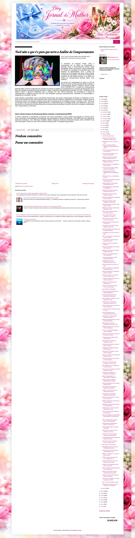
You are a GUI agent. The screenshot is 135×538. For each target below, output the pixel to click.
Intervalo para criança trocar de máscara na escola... (110, 431)
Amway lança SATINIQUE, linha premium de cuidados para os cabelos (41, 197)
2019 (102, 493)
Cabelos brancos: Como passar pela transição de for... (110, 183)
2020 (102, 491)
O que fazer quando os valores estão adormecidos (109, 258)
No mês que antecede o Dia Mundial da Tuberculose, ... (109, 295)
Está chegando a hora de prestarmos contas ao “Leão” (110, 323)
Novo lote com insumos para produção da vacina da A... (109, 362)
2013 (102, 506)
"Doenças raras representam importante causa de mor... (109, 302)
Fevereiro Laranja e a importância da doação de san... (110, 268)
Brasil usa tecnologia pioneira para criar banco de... (110, 247)
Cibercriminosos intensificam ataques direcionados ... (109, 387)
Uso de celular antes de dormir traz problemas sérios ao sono (31, 193)
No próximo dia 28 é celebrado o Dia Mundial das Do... (110, 451)
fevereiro (104, 134)
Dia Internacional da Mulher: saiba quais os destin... (110, 205)
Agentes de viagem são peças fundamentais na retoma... (109, 157)
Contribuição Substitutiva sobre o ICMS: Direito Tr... (110, 348)
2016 (102, 499)
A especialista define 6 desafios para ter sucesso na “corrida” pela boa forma (42, 206)
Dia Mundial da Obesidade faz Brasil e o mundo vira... (109, 424)
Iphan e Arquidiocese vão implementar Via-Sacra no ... (110, 376)
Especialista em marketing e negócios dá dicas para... (109, 394)
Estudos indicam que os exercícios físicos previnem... (110, 306)
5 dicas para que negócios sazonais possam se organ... (111, 369)
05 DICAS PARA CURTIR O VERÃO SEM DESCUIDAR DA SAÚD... (110, 146)
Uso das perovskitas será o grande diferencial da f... (110, 384)
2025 (102, 101)
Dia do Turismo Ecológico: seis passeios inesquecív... (109, 154)
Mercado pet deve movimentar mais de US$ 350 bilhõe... (111, 229)
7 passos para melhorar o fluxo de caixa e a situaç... (110, 345)
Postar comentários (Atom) (26, 186)
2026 (102, 99)
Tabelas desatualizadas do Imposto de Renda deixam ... (111, 320)
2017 (102, 497)
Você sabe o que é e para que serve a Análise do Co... (109, 441)
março (104, 131)
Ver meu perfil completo (113, 59)
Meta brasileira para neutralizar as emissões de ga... (110, 366)
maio (103, 127)
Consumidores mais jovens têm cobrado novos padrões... (110, 485)
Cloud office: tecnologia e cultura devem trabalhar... (110, 352)
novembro (105, 114)
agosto (104, 120)
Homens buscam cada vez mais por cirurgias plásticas (111, 180)
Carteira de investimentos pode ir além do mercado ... (110, 465)
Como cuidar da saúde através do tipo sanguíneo (110, 412)
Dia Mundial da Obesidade (108, 289)
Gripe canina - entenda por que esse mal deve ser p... (110, 219)
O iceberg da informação (29, 219)
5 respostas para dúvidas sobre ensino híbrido (110, 338)
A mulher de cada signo (108, 136)
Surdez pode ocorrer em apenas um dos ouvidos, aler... (110, 275)
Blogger (80, 530)
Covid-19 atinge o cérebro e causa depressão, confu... (110, 299)
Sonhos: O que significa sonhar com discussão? (110, 254)
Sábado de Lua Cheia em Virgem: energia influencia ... (110, 251)
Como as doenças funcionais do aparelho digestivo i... (110, 292)
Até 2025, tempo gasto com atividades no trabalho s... (109, 373)
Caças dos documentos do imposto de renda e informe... (111, 334)
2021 (102, 110)
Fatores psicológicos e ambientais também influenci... (110, 272)
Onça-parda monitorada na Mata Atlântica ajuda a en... (110, 226)
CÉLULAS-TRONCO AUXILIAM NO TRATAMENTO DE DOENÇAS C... (111, 416)
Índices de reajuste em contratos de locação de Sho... (111, 355)
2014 (102, 504)
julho (103, 123)
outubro (104, 116)
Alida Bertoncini (113, 57)
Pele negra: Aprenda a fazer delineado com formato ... (109, 201)
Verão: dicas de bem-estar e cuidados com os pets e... (109, 215)
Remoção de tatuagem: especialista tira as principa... (111, 198)
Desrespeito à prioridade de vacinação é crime (109, 341)
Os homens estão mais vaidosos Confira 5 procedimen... (110, 168)
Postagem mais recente (21, 183)
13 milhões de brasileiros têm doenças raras (109, 282)
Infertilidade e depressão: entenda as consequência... (110, 405)
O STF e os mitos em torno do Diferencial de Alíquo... (109, 391)
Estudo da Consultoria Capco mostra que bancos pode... (109, 472)
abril (103, 129)
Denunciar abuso (104, 511)
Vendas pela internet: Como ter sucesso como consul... (110, 461)
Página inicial (55, 183)
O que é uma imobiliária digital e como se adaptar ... (110, 331)
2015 (102, 502)
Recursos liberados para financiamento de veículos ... (110, 313)
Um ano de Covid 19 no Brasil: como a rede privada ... (109, 286)
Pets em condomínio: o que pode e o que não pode (111, 236)
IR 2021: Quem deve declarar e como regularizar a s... (110, 458)
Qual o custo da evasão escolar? (110, 482)
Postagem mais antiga (88, 183)
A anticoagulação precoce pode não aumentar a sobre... (111, 438)
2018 (102, 495)
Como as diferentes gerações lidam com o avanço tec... (111, 468)
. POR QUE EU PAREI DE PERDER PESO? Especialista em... (110, 172)
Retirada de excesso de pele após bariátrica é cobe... (110, 208)
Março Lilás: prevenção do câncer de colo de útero (110, 398)
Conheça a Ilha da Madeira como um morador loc (110, 150)
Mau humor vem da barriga (109, 444)
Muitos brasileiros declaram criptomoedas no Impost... (109, 380)
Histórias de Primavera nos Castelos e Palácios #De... (109, 138)
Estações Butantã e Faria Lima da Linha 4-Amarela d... (110, 327)
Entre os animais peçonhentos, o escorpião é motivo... (110, 212)
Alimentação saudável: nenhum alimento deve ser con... (110, 191)
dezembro (105, 112)
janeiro (104, 488)
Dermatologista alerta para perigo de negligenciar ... (110, 187)
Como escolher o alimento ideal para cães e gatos (110, 240)
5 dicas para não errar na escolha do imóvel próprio (110, 359)
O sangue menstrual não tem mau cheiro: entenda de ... (110, 279)
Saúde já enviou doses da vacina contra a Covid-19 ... (110, 475)
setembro (104, 118)
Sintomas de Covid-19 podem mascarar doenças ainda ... (109, 434)
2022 (102, 108)
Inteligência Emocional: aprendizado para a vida (108, 261)
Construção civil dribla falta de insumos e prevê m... (109, 316)
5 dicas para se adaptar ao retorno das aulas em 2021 (110, 479)
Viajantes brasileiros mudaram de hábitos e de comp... (110, 161)
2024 (102, 103)
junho (103, 125)
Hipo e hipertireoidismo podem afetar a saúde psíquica (109, 420)
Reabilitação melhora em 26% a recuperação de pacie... (110, 447)
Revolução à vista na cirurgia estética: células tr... (109, 194)
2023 (102, 105)
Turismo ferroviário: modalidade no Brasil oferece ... (110, 165)
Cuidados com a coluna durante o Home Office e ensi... (110, 408)
